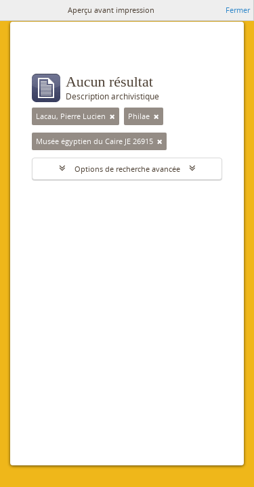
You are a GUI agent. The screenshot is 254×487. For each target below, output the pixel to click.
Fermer (238, 10)
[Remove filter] (112, 116)
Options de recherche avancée (127, 169)
